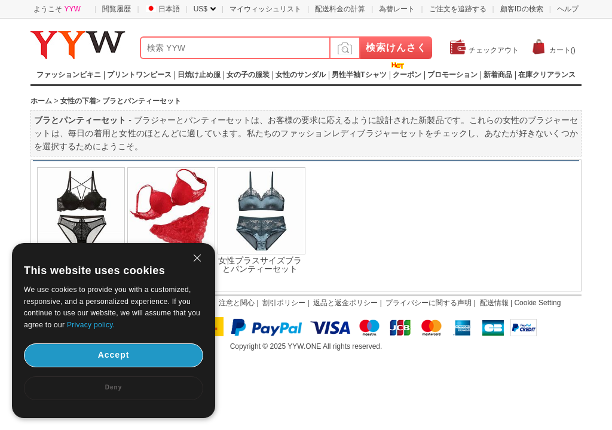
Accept (114, 355)
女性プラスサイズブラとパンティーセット (260, 265)
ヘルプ (568, 9)
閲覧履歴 (116, 9)
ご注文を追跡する (457, 9)
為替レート (397, 9)
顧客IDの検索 (521, 9)
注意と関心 (237, 303)
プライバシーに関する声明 (428, 303)
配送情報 (494, 303)
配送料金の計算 (340, 9)
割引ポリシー (283, 303)
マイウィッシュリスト (265, 9)
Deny (113, 387)
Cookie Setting (537, 303)
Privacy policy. (91, 325)
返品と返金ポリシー (345, 303)
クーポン (407, 74)
